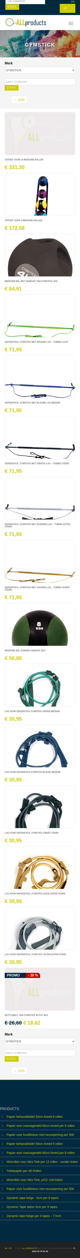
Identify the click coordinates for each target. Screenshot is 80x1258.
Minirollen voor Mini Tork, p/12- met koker (35, 1180)
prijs (19, 99)
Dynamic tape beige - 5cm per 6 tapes (32, 1198)
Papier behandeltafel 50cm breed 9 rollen (35, 1116)
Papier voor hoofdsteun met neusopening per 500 (40, 1134)
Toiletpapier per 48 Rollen (24, 1171)
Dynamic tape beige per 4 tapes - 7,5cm (34, 1216)
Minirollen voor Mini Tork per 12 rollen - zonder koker (42, 1162)
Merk (9, 63)
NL (6, 1248)
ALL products (29, 1248)
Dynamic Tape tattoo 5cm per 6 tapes (32, 1207)
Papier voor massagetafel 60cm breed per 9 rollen (41, 1125)
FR (73, 1)
